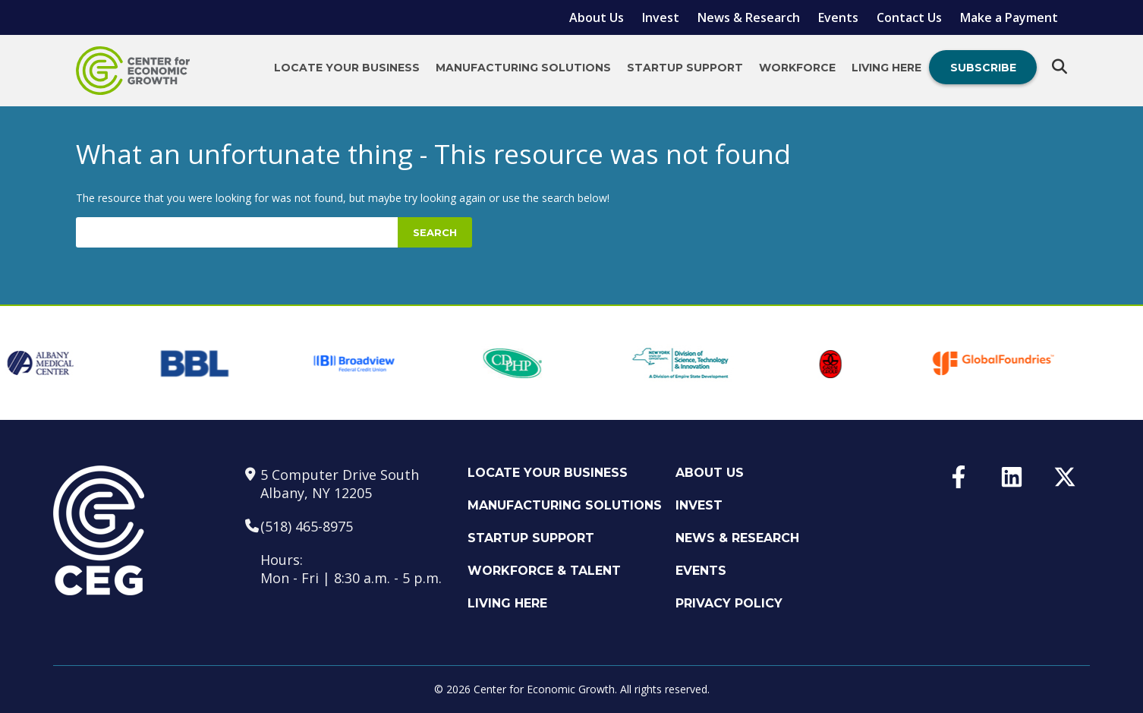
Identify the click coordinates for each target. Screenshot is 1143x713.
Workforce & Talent (544, 570)
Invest (660, 17)
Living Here (886, 67)
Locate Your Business (347, 67)
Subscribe (983, 67)
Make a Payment (1009, 17)
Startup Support (685, 67)
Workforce (797, 67)
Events (838, 17)
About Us (596, 17)
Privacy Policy (728, 603)
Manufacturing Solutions (523, 67)
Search (435, 232)
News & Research (748, 17)
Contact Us (909, 17)
